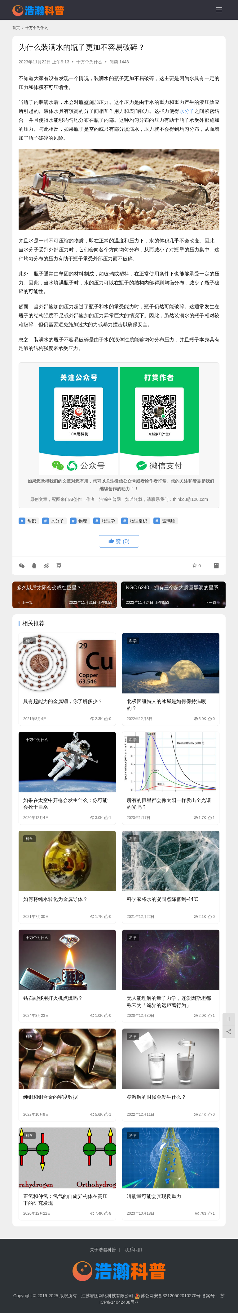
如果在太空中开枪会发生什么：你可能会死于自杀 (65, 804)
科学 (29, 641)
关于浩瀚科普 (103, 1249)
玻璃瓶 (168, 520)
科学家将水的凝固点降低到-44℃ (162, 899)
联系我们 (133, 1249)
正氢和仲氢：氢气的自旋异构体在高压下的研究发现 (65, 1200)
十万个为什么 (89, 61)
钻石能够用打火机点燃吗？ (53, 998)
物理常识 (138, 520)
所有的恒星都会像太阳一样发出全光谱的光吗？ (169, 804)
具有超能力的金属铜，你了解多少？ (63, 701)
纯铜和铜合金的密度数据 (50, 1097)
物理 (82, 520)
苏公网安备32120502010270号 (171, 1295)
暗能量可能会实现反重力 (154, 1196)
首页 (16, 28)
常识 (31, 520)
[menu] (219, 9)
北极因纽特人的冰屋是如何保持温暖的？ (166, 705)
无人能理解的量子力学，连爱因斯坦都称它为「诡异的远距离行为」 (169, 1001)
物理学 (108, 520)
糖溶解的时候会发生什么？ (156, 1097)
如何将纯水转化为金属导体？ (55, 899)
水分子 (187, 111)
